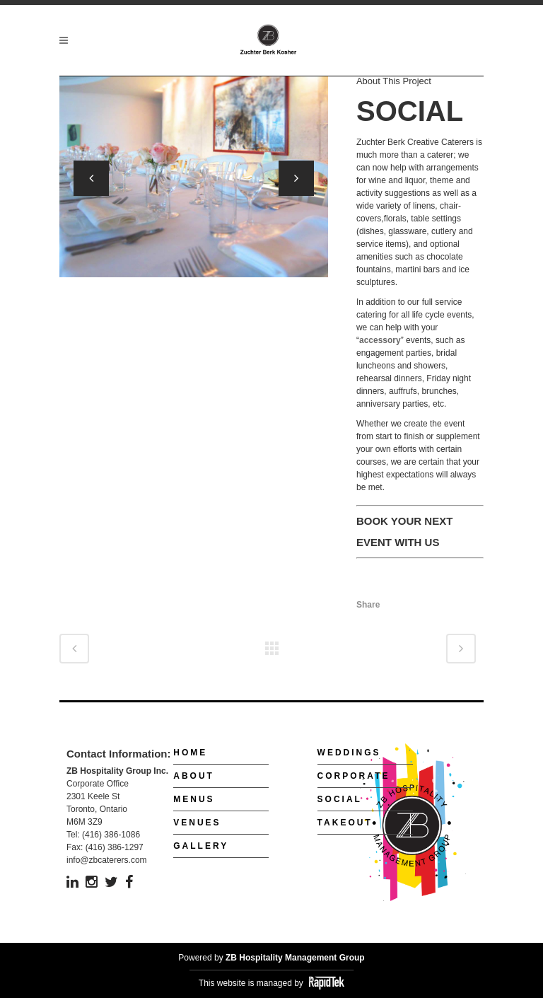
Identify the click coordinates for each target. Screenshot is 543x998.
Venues (197, 823)
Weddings (349, 753)
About (193, 776)
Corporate (353, 776)
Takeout (345, 823)
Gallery (200, 846)
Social (339, 799)
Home (190, 753)
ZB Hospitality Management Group (295, 958)
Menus (193, 799)
